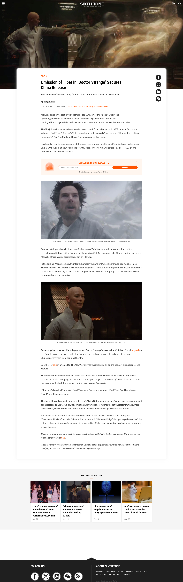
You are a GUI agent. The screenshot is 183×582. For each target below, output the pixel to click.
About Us (99, 571)
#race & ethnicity (86, 106)
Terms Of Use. (103, 172)
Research (129, 571)
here (63, 437)
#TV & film (73, 106)
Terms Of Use (101, 574)
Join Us (120, 571)
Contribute (110, 571)
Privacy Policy (114, 574)
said (55, 364)
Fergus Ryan (49, 101)
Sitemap (126, 574)
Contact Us (140, 571)
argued (135, 350)
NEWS (44, 75)
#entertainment (101, 106)
